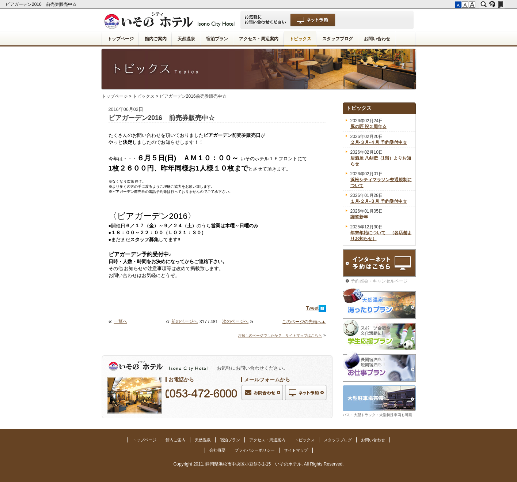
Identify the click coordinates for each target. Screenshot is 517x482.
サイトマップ (296, 450)
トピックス (300, 38)
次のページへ (235, 321)
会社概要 (217, 450)
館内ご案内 (156, 38)
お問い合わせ (377, 38)
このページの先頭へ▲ (304, 321)
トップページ (120, 38)
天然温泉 (186, 38)
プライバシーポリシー (255, 450)
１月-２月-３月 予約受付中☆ (378, 201)
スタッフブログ (337, 38)
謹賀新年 (359, 217)
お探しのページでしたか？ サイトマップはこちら (280, 335)
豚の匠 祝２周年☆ (368, 126)
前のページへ (184, 321)
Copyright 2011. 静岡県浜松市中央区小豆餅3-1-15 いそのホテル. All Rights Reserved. (258, 464)
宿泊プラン (217, 38)
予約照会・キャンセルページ (379, 281)
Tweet (312, 308)
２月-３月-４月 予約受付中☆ (378, 142)
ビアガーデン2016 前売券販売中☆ (41, 4)
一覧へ (120, 321)
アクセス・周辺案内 (258, 38)
